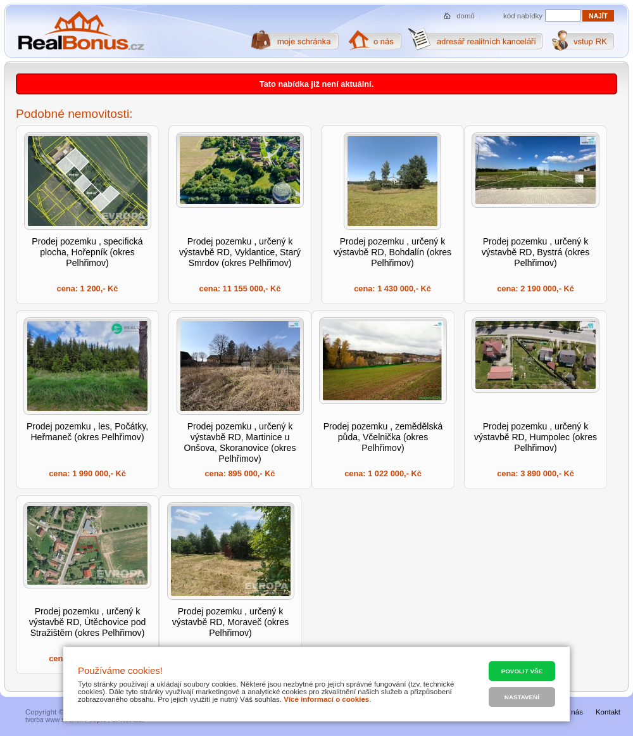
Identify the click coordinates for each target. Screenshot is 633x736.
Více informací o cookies (326, 699)
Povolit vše (521, 671)
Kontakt (608, 712)
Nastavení (522, 697)
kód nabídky (522, 16)
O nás (573, 712)
